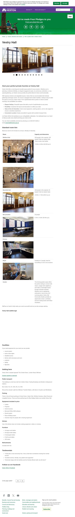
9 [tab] (36, 75)
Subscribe (46, 509)
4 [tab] (22, 75)
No (22, 480)
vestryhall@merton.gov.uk (12, 122)
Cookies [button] (23, 4)
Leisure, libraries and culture (15, 36)
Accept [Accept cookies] (64, 3)
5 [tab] (25, 75)
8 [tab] (33, 75)
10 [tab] (39, 75)
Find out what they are (34, 22)
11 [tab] (41, 75)
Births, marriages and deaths (29, 500)
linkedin (8, 495)
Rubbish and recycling (28, 509)
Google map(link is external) (9, 375)
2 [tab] (16, 75)
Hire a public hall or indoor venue (33, 36)
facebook (4, 495)
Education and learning (28, 504)
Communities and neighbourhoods (31, 502)
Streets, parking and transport (30, 513)
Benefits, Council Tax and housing (11, 500)
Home (3, 36)
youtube (18, 495)
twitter (13, 495)
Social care (5, 513)
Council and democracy (8, 504)
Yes (18, 480)
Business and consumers (8, 502)
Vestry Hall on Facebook (8, 468)
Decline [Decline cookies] (56, 3)
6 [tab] (27, 75)
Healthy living (5, 506)
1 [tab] (14, 75)
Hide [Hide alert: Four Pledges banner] (70, 16)
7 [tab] (30, 75)
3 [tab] (19, 75)
